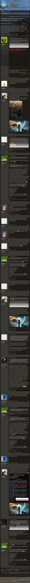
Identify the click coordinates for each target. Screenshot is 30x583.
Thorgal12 (3, 143)
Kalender (8, 11)
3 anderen (24, 199)
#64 (28, 152)
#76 (28, 450)
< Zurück (2, 34)
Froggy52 (3, 44)
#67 (28, 224)
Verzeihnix (15, 214)
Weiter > (16, 34)
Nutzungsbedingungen (22, 579)
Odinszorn (3, 225)
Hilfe (28, 577)
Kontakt (26, 577)
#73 (28, 351)
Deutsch (2, 577)
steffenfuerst (19, 199)
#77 (28, 462)
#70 (28, 277)
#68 (28, 237)
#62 (28, 87)
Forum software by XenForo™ (20, 580)
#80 (28, 563)
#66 (28, 212)
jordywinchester (14, 199)
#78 (28, 515)
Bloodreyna (11, 197)
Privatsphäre (28, 579)
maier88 (2, 211)
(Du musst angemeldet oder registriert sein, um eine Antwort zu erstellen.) (18, 568)
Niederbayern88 (4, 402)
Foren (3, 11)
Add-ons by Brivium (9, 581)
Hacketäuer (3, 100)
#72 (28, 328)
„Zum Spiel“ (6, 32)
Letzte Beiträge (4, 13)
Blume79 (10, 199)
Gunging (2, 88)
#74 (28, 388)
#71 (28, 290)
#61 (28, 77)
